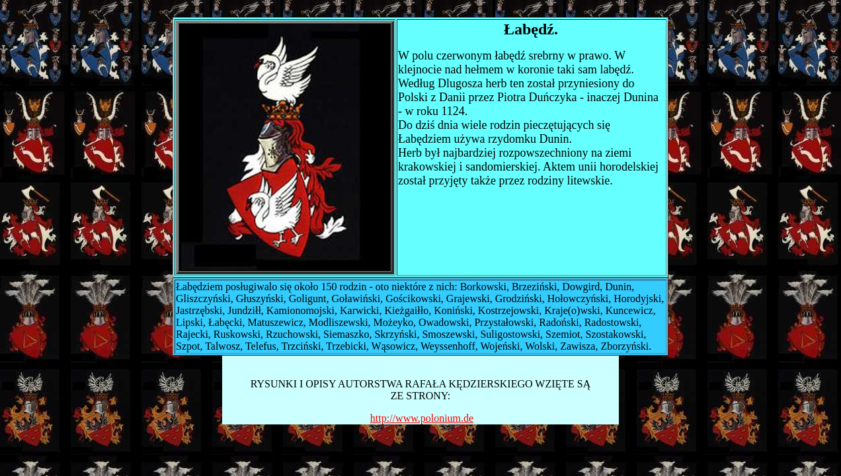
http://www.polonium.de (421, 418)
